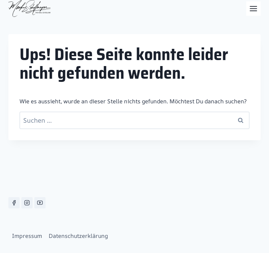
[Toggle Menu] (253, 8)
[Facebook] (14, 202)
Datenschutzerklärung (78, 236)
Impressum (27, 236)
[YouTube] (40, 202)
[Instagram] (27, 202)
